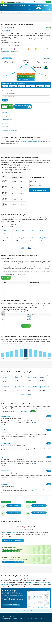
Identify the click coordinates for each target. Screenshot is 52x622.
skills (39, 141)
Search (48, 27)
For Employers (23, 5)
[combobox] (26, 27)
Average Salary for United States (9, 130)
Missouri (31, 12)
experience (23, 141)
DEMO (38, 8)
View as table (47, 58)
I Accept (48, 1)
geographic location (32, 141)
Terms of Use (22, 618)
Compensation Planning (38, 10)
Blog (30, 9)
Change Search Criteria (7, 91)
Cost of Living (5, 126)
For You (16, 5)
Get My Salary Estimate (39, 190)
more (35, 422)
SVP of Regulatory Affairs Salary (22, 12)
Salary (6, 12)
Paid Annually (7, 58)
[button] (7, 30)
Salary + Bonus (8, 54)
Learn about (11, 604)
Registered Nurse (5, 416)
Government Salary (11, 12)
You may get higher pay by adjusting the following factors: (13, 83)
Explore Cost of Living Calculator (12, 540)
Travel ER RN (4, 484)
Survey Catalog (32, 5)
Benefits (14, 54)
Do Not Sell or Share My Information (35, 618)
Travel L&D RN (4, 430)
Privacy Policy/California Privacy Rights (9, 618)
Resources (39, 5)
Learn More (23, 2)
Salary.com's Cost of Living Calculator (14, 532)
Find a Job (46, 5)
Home (2, 12)
